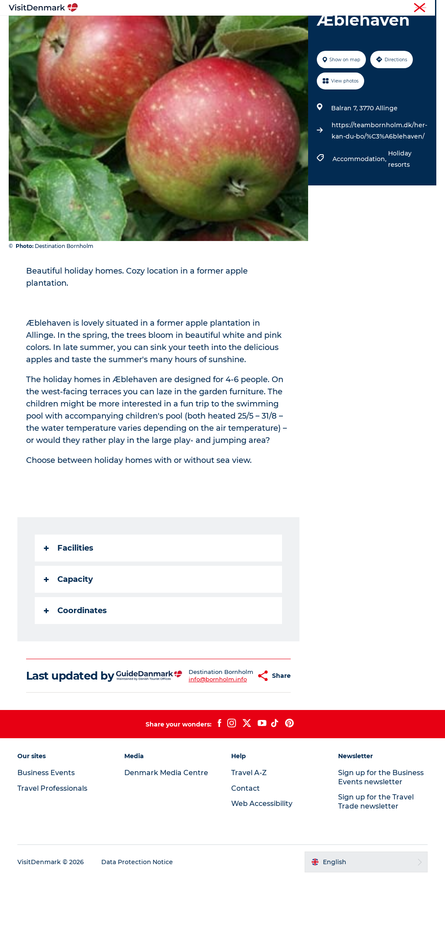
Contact (426, 8)
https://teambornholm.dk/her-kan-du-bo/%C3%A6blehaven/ (379, 180)
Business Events (364, 8)
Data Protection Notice (137, 924)
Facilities (68, 597)
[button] (236, 731)
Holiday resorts (400, 208)
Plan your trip (205, 37)
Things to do (239, 28)
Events (251, 37)
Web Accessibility (261, 866)
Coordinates (75, 660)
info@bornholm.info (199, 738)
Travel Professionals (309, 8)
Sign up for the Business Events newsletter (381, 839)
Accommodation (301, 28)
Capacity (68, 629)
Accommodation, (360, 208)
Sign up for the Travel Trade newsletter (376, 863)
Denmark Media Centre (166, 834)
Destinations (185, 28)
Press (400, 8)
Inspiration (133, 28)
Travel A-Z (249, 834)
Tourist (267, 8)
